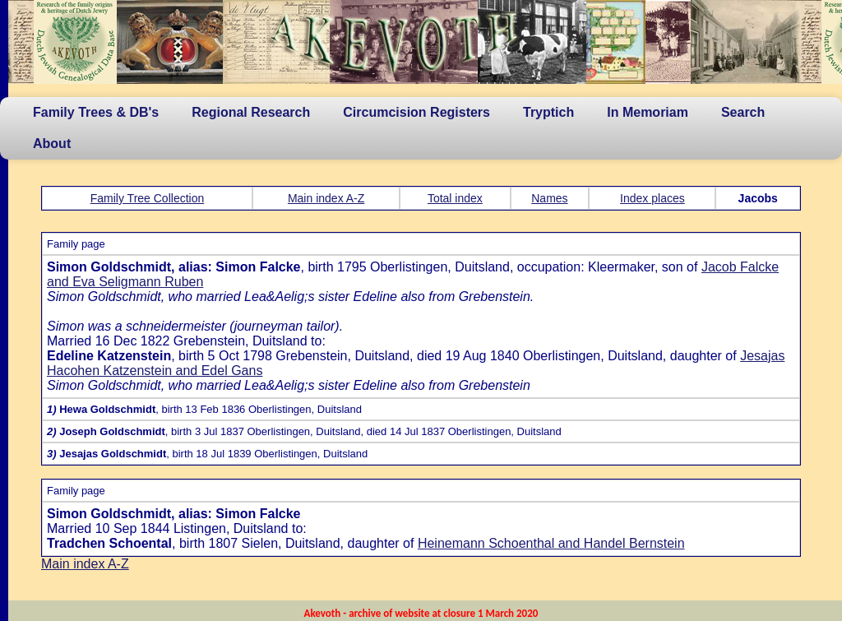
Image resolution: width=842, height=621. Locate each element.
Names (549, 198)
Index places (652, 198)
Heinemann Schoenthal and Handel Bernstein (551, 543)
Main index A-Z (326, 198)
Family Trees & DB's (96, 112)
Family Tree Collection (147, 198)
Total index (455, 198)
